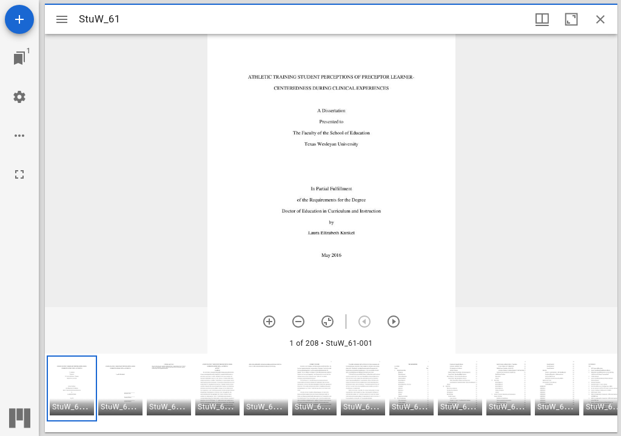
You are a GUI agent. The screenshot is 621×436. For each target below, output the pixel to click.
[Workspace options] (19, 135)
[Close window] (600, 19)
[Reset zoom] (327, 321)
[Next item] (393, 321)
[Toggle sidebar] (61, 19)
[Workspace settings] (19, 96)
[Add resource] (19, 19)
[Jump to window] (19, 58)
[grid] (331, 393)
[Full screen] (19, 174)
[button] (72, 388)
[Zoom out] (298, 321)
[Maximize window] (571, 19)
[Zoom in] (269, 321)
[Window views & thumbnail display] (542, 19)
